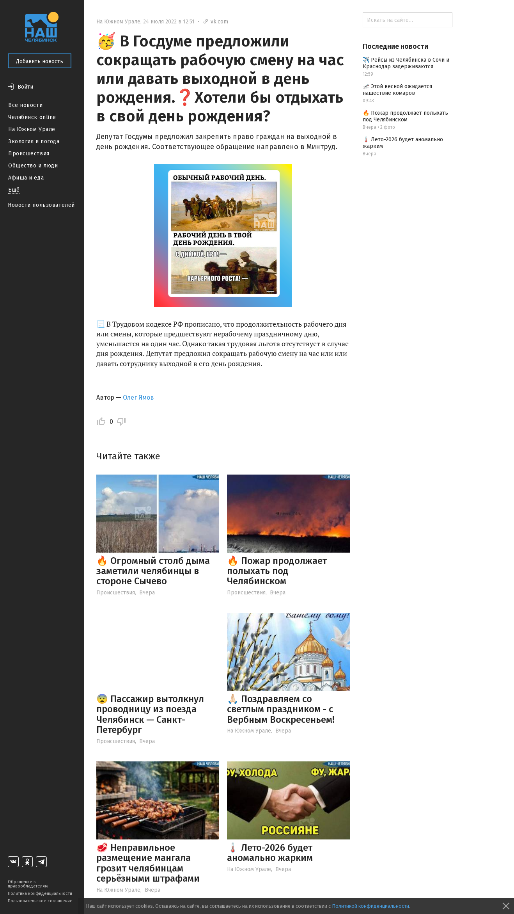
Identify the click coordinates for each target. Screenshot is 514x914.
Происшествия (29, 153)
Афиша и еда (26, 177)
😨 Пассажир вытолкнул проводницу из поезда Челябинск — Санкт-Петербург (150, 714)
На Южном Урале (31, 129)
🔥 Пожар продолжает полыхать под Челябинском (277, 571)
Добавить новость (39, 61)
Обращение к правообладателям (28, 884)
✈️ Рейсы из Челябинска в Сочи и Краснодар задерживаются (406, 63)
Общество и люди (33, 165)
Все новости (25, 105)
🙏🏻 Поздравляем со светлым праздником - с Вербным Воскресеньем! (281, 709)
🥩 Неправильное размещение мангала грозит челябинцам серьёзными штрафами (148, 863)
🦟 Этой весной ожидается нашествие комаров (397, 89)
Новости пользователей (41, 205)
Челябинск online (32, 117)
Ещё (14, 190)
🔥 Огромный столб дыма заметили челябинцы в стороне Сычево (153, 571)
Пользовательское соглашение (40, 901)
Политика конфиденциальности (40, 893)
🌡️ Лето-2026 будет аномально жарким (270, 852)
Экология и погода (34, 141)
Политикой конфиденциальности (370, 906)
